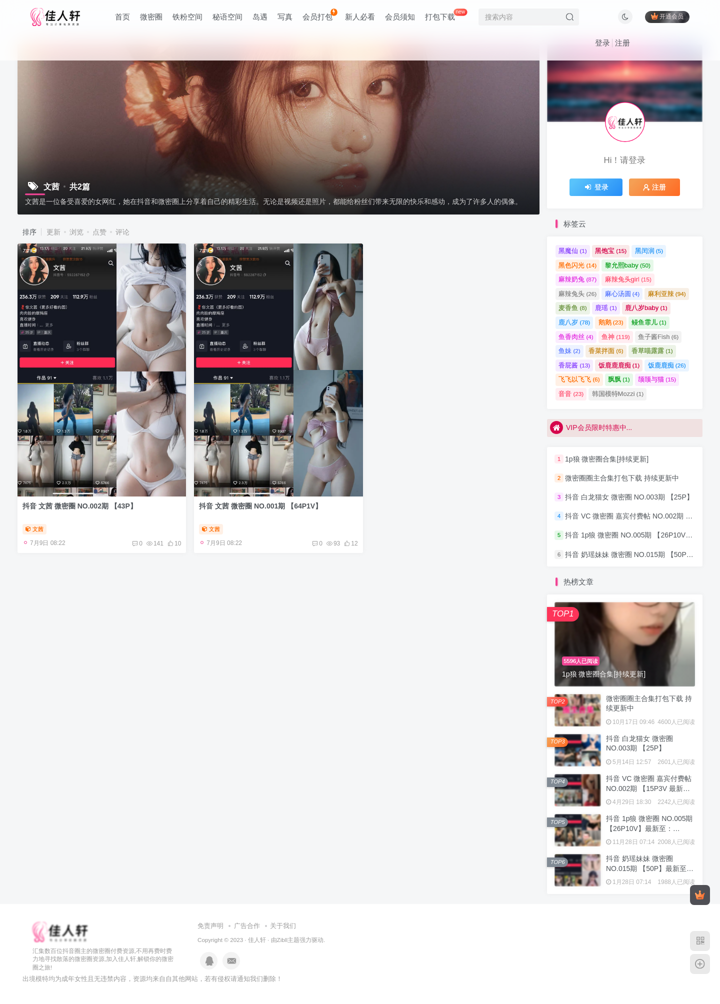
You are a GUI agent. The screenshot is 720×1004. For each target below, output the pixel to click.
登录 (602, 42)
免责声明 (211, 926)
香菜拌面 (606, 350)
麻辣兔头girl (628, 279)
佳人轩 (257, 939)
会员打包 (319, 14)
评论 (123, 232)
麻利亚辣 (667, 294)
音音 (571, 394)
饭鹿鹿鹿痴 (619, 365)
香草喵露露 (652, 350)
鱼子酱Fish (658, 336)
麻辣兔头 (577, 294)
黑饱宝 (610, 250)
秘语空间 (227, 16)
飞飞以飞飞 (579, 379)
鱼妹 (569, 350)
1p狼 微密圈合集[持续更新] (606, 459)
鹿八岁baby (646, 308)
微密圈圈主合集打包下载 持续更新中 (622, 478)
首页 (122, 16)
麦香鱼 (572, 308)
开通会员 (667, 16)
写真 (285, 16)
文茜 (35, 529)
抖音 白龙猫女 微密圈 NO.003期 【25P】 (629, 497)
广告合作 (247, 926)
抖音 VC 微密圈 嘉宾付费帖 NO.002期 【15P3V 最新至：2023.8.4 (649, 788)
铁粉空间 (187, 16)
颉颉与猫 (657, 379)
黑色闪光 (577, 265)
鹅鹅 (611, 322)
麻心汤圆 (622, 294)
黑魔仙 (572, 250)
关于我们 (283, 926)
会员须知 (400, 16)
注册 (622, 42)
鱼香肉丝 (576, 336)
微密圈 (151, 16)
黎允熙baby (627, 265)
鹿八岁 (574, 322)
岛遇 (260, 16)
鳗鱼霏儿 (649, 322)
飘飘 (619, 379)
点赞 (99, 232)
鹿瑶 (606, 308)
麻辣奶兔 (577, 279)
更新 (53, 232)
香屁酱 (574, 365)
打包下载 (446, 14)
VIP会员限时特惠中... (591, 427)
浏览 (77, 232)
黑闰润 (649, 250)
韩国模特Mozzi (618, 394)
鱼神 (616, 336)
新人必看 (360, 16)
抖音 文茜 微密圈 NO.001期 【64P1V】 (260, 506)
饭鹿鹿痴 (667, 365)
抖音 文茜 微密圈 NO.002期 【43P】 (79, 506)
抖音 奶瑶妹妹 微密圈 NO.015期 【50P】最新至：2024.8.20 (650, 868)
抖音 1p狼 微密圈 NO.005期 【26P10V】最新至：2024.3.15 (649, 828)
